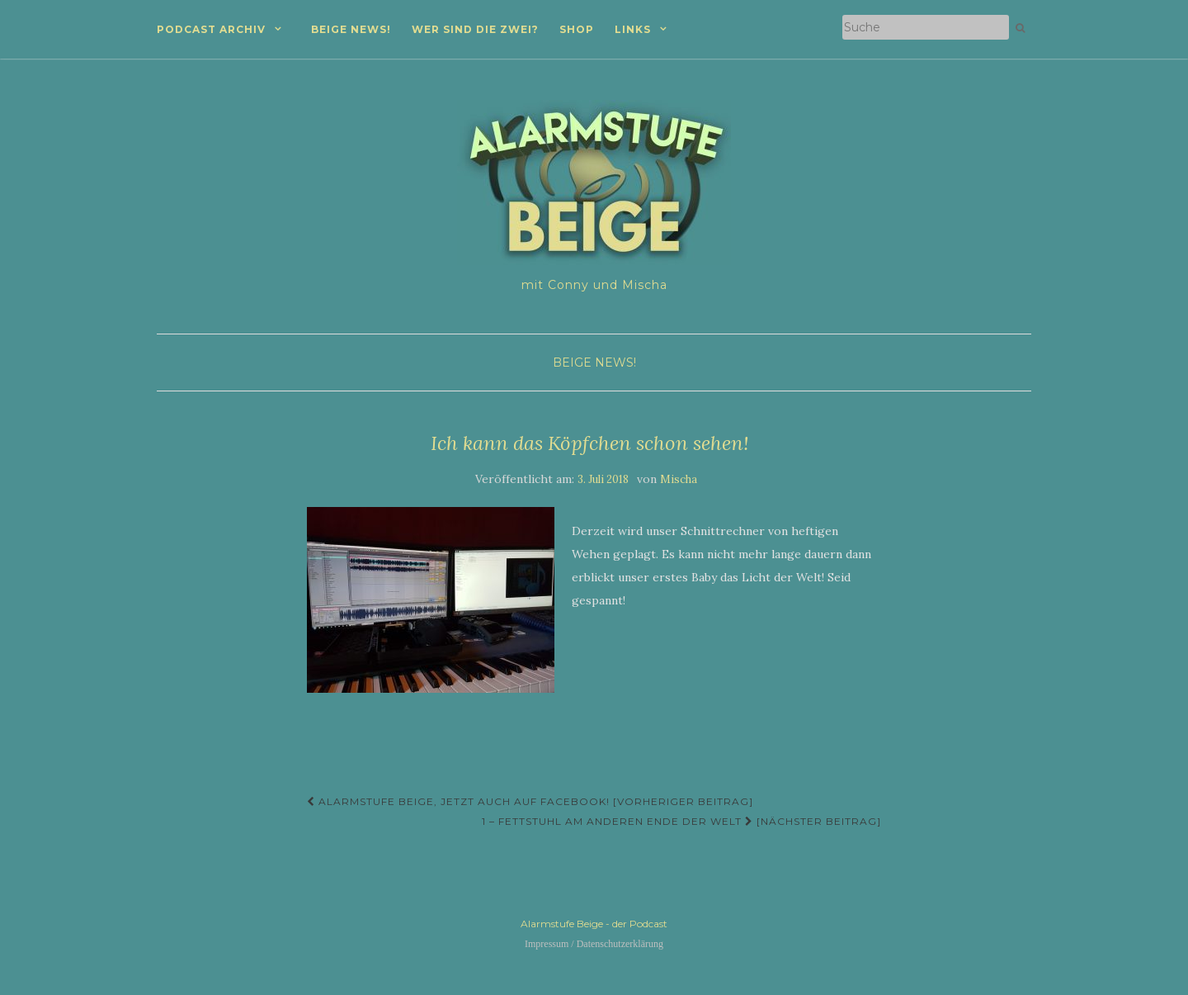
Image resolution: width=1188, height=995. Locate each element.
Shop (576, 29)
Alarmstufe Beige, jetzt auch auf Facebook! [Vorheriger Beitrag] (530, 801)
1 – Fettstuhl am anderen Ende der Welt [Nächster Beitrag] (681, 821)
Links (633, 29)
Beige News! (351, 29)
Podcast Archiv (211, 29)
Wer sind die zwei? (475, 29)
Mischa (678, 479)
